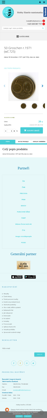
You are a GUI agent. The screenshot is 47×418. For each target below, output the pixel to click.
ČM (23, 181)
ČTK (23, 230)
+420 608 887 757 (34, 24)
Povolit (19, 416)
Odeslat (39, 354)
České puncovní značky (11, 299)
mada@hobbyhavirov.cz (34, 21)
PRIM (23, 199)
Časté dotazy (8, 296)
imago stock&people (23, 236)
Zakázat (27, 416)
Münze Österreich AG (23, 224)
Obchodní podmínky (10, 304)
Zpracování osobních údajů (12, 332)
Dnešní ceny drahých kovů (12, 302)
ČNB (23, 187)
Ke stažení (7, 318)
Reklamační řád (8, 310)
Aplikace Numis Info (10, 327)
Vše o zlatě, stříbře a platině (12, 307)
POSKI (23, 242)
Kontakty (6, 321)
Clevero (10, 409)
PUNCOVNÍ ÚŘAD (23, 212)
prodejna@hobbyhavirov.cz (21, 390)
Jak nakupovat (8, 313)
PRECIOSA (23, 193)
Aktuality (6, 294)
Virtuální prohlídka (9, 329)
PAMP (23, 218)
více (31, 414)
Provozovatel (8, 324)
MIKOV (23, 206)
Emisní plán (7, 316)
